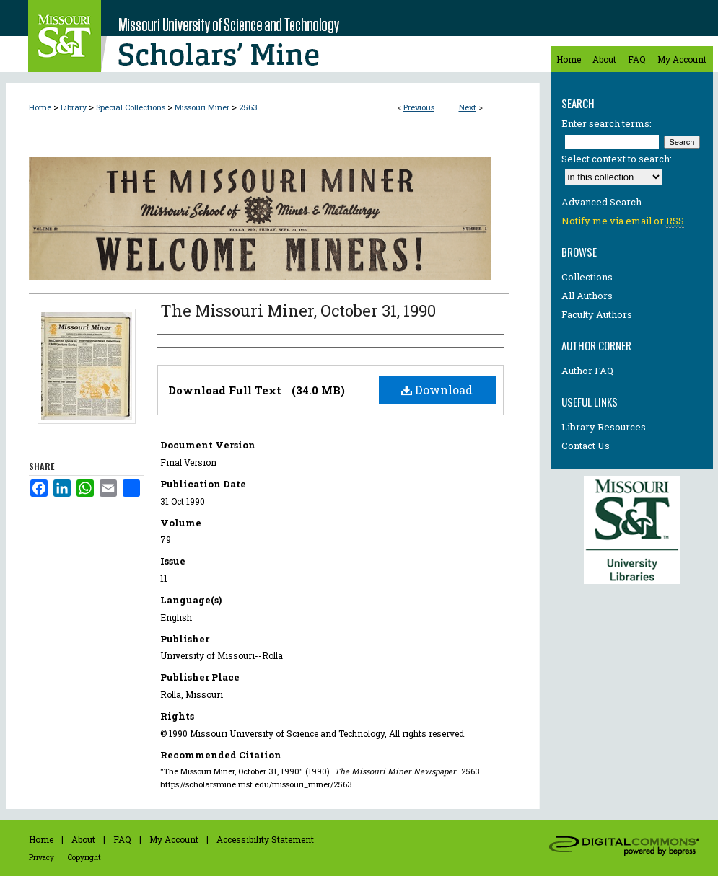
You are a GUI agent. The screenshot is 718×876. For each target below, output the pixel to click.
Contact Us (585, 445)
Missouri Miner (202, 107)
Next (467, 107)
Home (40, 107)
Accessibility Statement (265, 839)
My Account (173, 839)
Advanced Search (601, 201)
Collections (587, 276)
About (83, 839)
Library (74, 107)
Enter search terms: (606, 123)
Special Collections (130, 107)
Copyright (84, 857)
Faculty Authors (596, 314)
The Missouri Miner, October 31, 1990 (298, 310)
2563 (248, 107)
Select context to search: (616, 158)
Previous (418, 107)
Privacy (41, 857)
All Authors (587, 295)
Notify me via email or (622, 220)
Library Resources (603, 426)
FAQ (122, 839)
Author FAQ (587, 370)
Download (437, 389)
